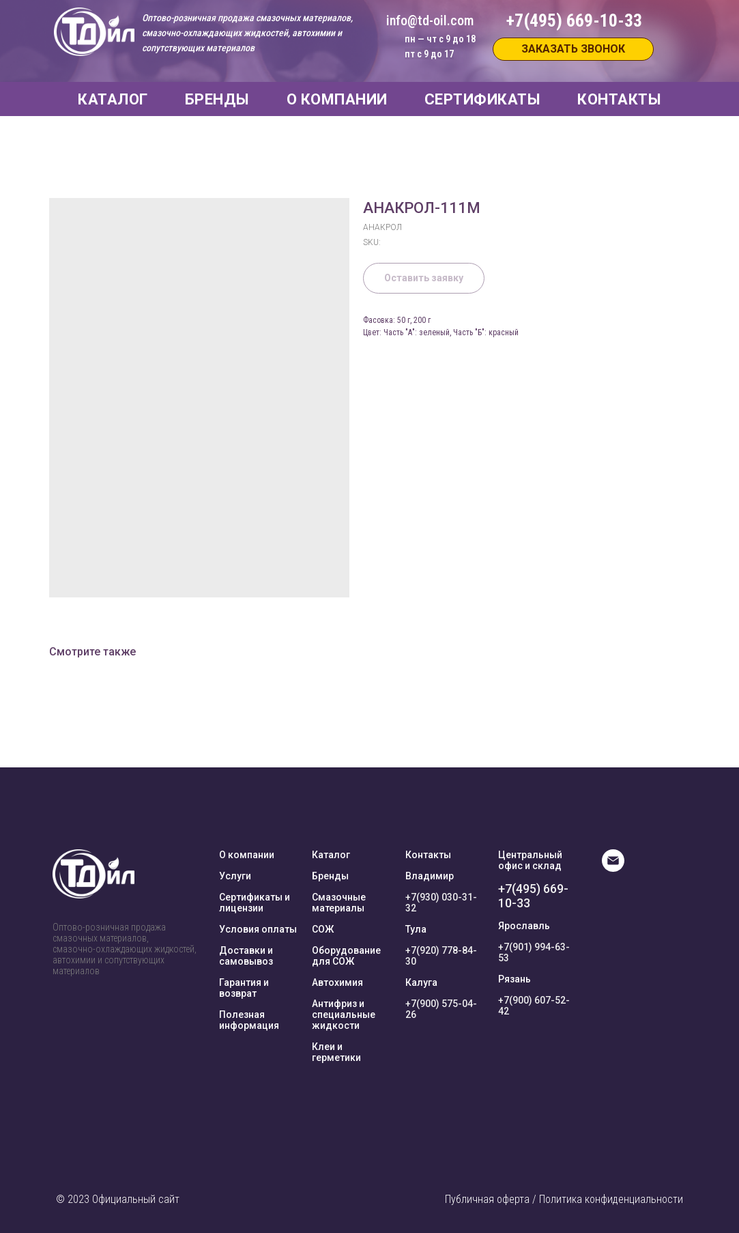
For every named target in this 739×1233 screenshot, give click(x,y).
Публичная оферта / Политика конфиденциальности (564, 1199)
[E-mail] (613, 868)
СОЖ (323, 929)
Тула (415, 929)
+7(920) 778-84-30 (441, 956)
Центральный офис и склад (530, 860)
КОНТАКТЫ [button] (619, 99)
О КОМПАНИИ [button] (337, 99)
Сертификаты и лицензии (254, 902)
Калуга (421, 982)
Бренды (330, 875)
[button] (573, 49)
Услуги (235, 875)
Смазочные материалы (339, 902)
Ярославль (524, 925)
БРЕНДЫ (217, 99)
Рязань (514, 979)
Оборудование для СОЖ (346, 956)
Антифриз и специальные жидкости (343, 1014)
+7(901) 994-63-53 (534, 952)
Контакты (428, 854)
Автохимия (337, 982)
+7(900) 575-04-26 (441, 1009)
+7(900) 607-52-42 (534, 1006)
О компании (246, 854)
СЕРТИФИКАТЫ (482, 99)
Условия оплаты (258, 929)
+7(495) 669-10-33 (533, 895)
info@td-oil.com (430, 20)
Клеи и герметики (336, 1052)
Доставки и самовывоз (246, 956)
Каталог (331, 854)
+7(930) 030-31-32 (441, 902)
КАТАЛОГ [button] (113, 99)
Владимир (429, 875)
